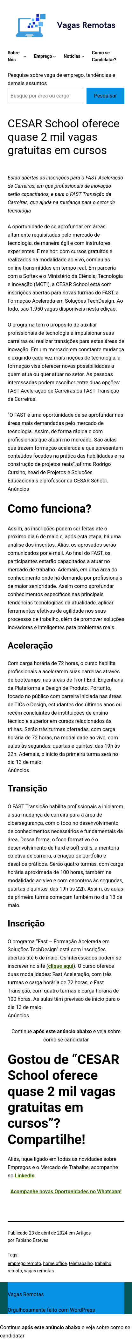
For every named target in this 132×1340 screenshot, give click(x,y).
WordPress (82, 1310)
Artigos (83, 1233)
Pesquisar (105, 96)
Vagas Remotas (26, 1294)
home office (55, 1263)
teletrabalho (81, 1263)
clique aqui (60, 966)
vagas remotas (39, 1270)
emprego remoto (24, 1263)
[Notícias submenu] (82, 56)
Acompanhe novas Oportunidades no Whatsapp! (66, 1191)
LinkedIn (24, 1176)
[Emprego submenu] (54, 56)
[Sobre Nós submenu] (25, 56)
